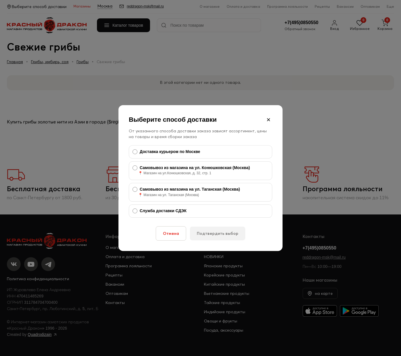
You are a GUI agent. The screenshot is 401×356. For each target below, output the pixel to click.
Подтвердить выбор (217, 233)
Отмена (171, 233)
